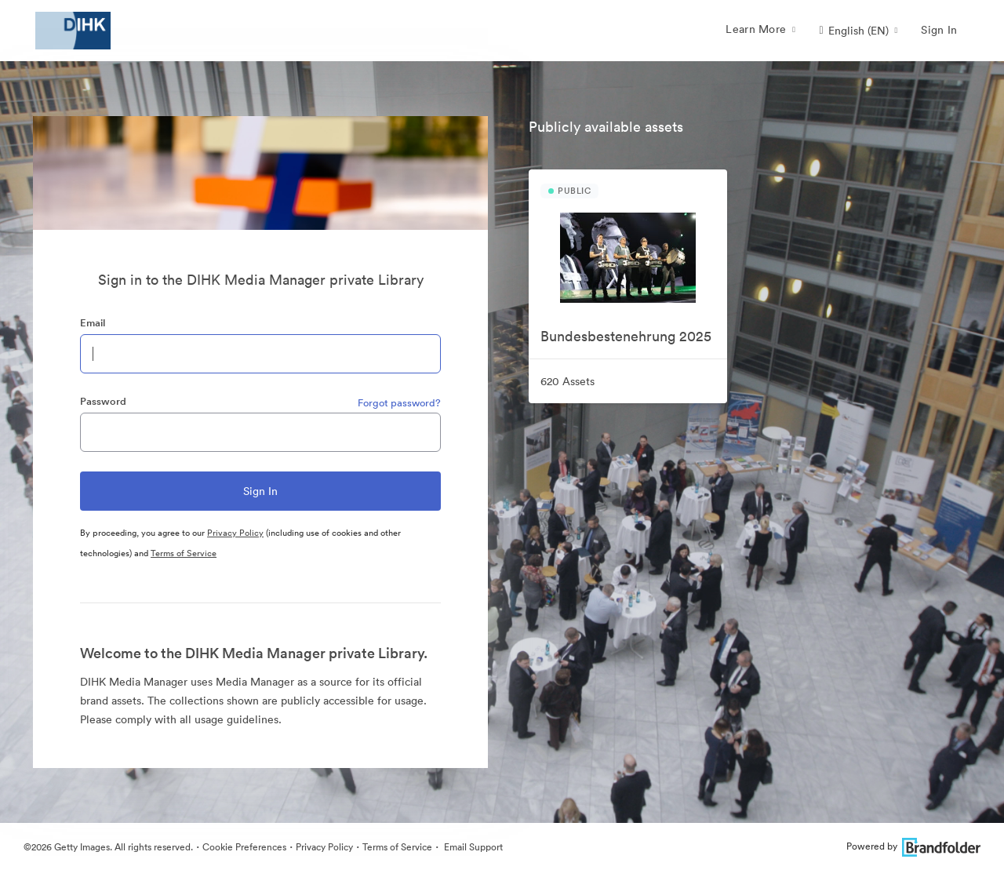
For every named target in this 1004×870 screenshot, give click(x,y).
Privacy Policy (235, 532)
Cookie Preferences (244, 847)
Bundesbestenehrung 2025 (625, 336)
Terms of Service (183, 553)
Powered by (913, 846)
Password (103, 401)
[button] (858, 30)
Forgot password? (399, 403)
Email (92, 322)
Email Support (472, 847)
